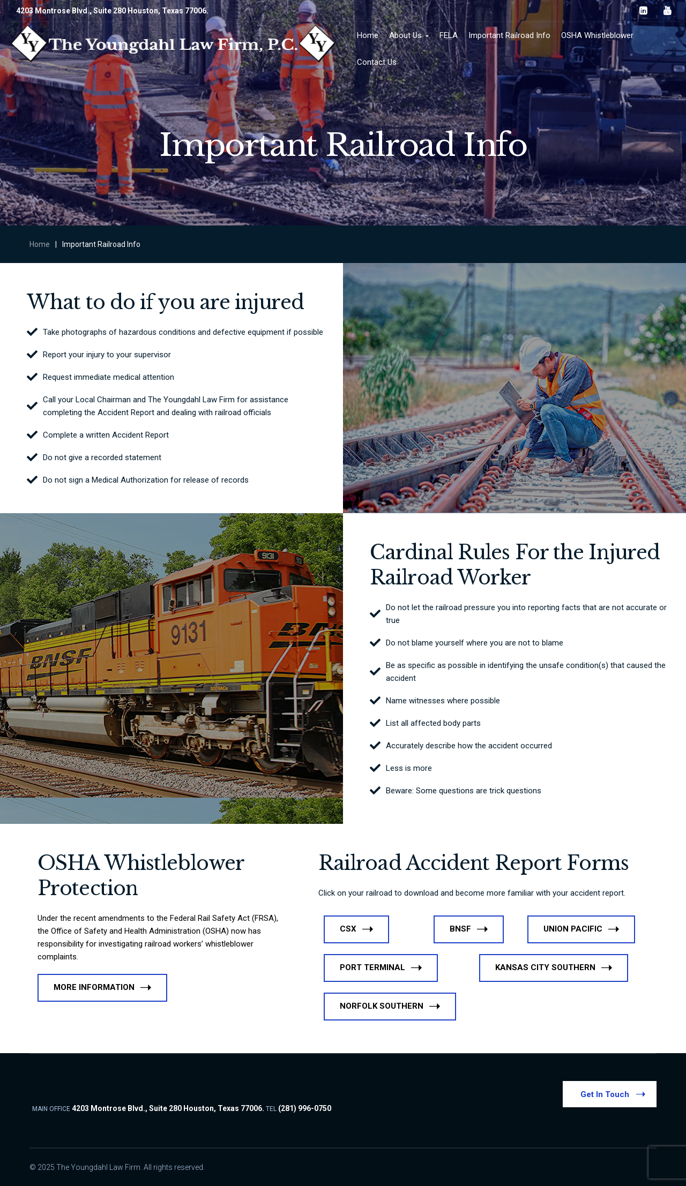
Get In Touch (612, 1094)
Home (39, 244)
